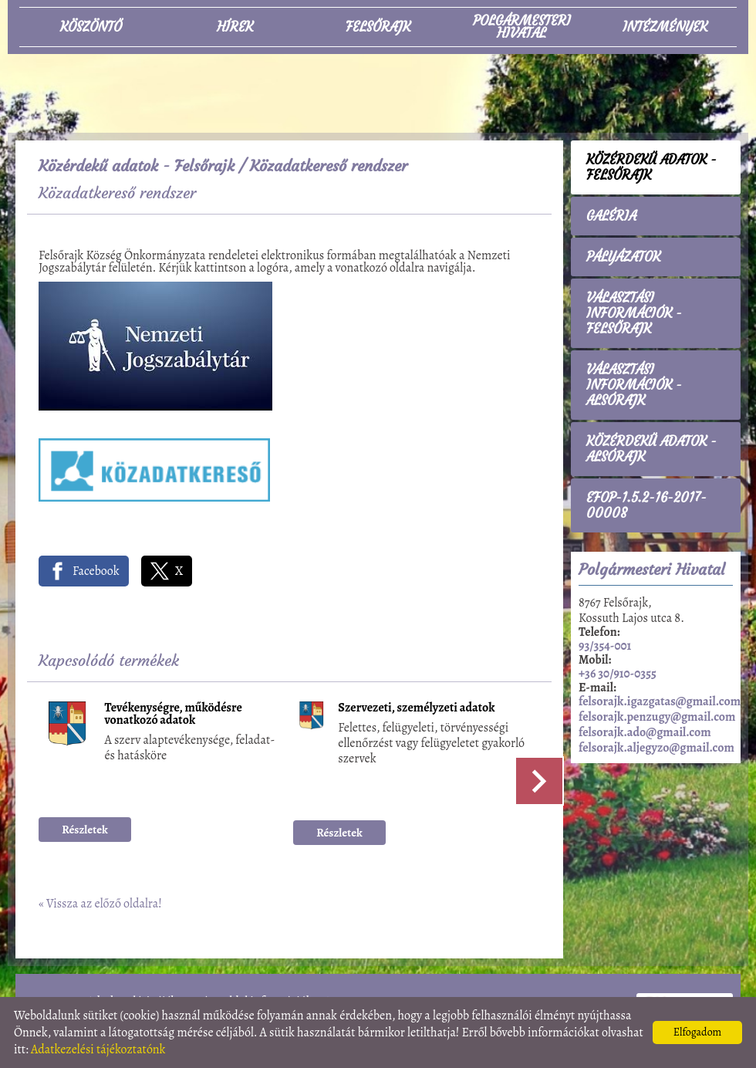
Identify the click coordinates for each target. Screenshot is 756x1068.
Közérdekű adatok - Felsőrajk (137, 165)
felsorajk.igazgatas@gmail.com (660, 701)
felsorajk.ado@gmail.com (645, 732)
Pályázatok (623, 256)
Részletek (85, 829)
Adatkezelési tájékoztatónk (98, 1049)
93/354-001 (605, 645)
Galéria (611, 216)
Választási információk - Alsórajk (634, 385)
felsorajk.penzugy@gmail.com (657, 716)
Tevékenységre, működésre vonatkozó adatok (173, 714)
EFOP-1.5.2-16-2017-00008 (646, 505)
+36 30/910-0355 (617, 673)
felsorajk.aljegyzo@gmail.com (656, 747)
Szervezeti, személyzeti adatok (416, 708)
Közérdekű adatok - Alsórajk (651, 449)
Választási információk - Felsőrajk (634, 313)
